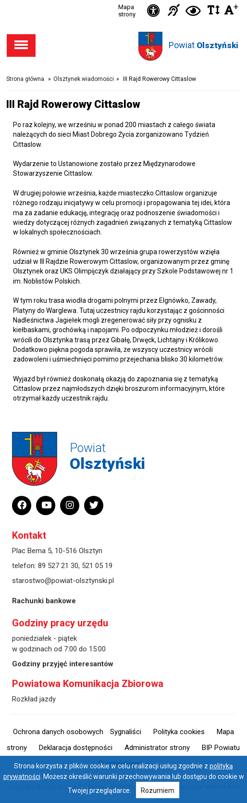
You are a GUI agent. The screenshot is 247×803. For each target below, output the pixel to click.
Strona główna (25, 79)
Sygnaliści (125, 731)
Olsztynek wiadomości (83, 79)
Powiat (203, 45)
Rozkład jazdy (34, 699)
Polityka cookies (179, 731)
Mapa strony (127, 10)
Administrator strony (157, 747)
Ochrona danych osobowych (58, 731)
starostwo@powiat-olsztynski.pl (63, 580)
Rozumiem (157, 790)
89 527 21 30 (58, 565)
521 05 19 (97, 565)
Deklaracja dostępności (75, 747)
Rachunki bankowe (44, 600)
